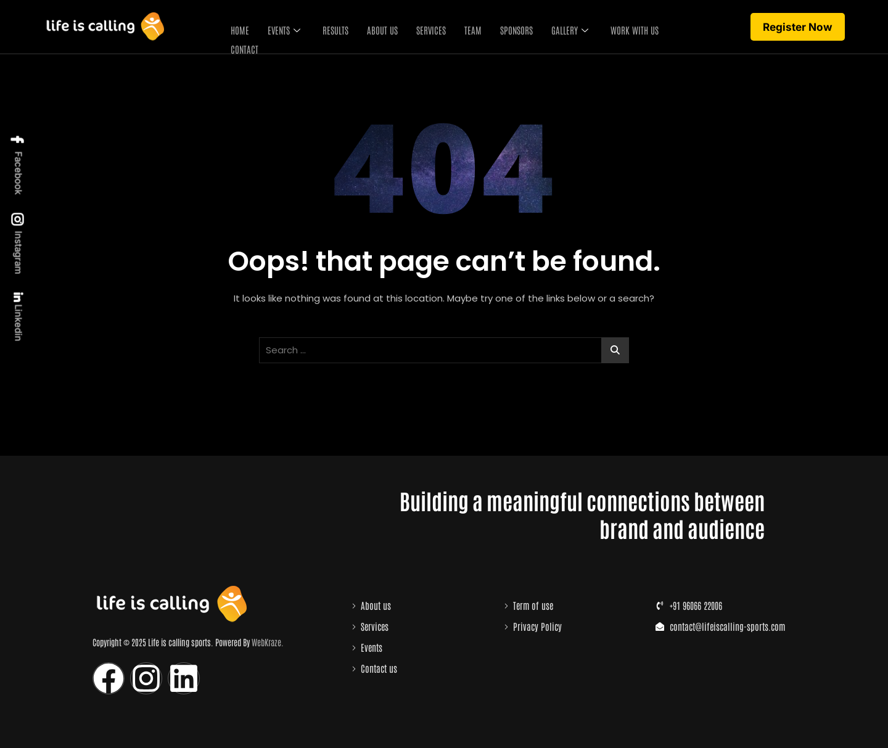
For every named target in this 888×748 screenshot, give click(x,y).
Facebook (18, 164)
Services (428, 27)
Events (281, 27)
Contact (241, 42)
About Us (379, 27)
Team (470, 27)
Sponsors (513, 27)
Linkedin (17, 317)
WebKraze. (268, 641)
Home (237, 27)
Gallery (566, 27)
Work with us (631, 27)
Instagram (18, 243)
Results (332, 27)
